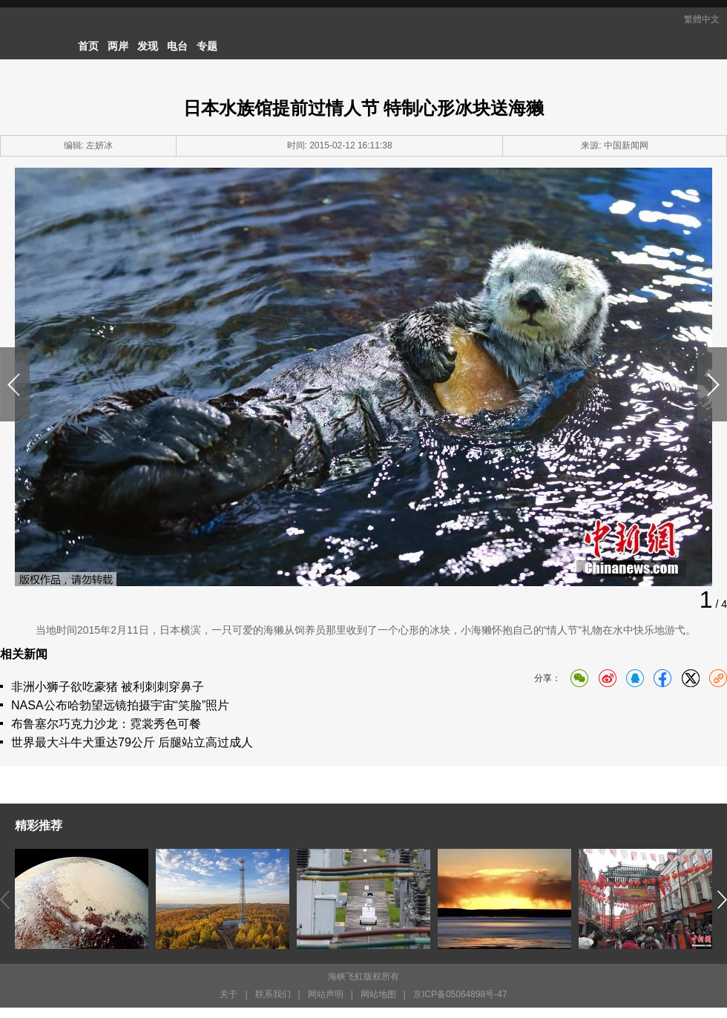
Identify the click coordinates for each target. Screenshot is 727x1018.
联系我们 (273, 994)
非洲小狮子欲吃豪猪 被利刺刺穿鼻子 (107, 686)
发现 (147, 46)
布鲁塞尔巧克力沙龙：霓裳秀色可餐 (106, 723)
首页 (88, 46)
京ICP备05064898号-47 (460, 994)
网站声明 (325, 994)
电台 (177, 46)
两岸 (118, 46)
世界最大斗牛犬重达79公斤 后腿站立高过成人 (132, 742)
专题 (207, 46)
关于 (228, 994)
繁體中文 (702, 19)
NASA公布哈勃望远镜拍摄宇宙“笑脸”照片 (120, 705)
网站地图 (378, 994)
